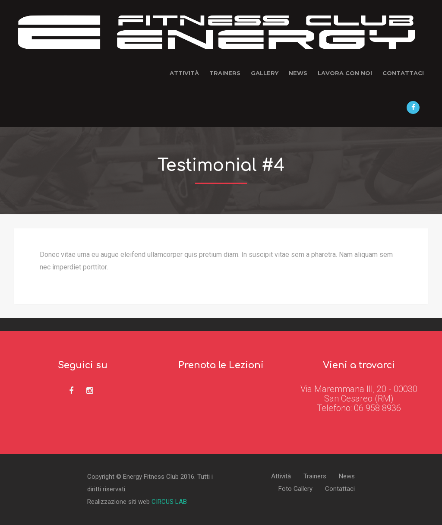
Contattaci (403, 73)
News (298, 73)
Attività (184, 73)
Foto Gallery (295, 489)
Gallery (264, 73)
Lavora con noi (345, 73)
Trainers (224, 73)
